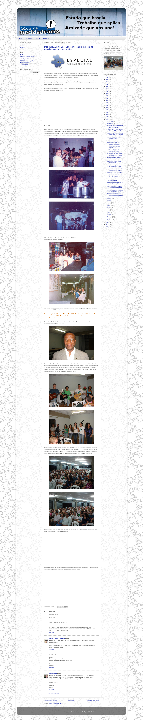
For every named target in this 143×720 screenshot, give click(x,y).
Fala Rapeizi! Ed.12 (112, 180)
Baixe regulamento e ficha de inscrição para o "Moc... (115, 183)
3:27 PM (51, 689)
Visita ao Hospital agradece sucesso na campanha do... (115, 187)
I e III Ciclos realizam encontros (112, 177)
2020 (107, 91)
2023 (107, 84)
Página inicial (71, 700)
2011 (107, 112)
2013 (107, 107)
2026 (107, 77)
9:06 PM (51, 668)
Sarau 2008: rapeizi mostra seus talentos (114, 162)
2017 (107, 98)
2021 (107, 88)
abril (108, 212)
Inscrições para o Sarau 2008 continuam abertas (115, 126)
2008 (107, 119)
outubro (109, 198)
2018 (107, 95)
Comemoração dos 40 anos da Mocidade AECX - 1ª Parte (115, 134)
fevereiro (109, 217)
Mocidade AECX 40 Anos (113, 142)
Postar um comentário (53, 693)
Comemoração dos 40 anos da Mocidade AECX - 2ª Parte (115, 130)
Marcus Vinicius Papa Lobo (57, 638)
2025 (107, 79)
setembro (110, 200)
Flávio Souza (53, 673)
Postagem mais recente (50, 700)
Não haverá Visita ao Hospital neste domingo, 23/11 (115, 150)
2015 (107, 102)
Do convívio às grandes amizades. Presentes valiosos (113, 146)
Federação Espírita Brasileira (27, 56)
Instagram (22, 45)
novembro (110, 123)
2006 (107, 224)
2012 (107, 110)
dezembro (110, 121)
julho (108, 205)
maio (108, 210)
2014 (107, 105)
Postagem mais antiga (93, 700)
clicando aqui (59, 309)
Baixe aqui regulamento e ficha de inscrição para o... (115, 194)
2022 (107, 86)
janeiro (109, 219)
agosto (109, 203)
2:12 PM (51, 649)
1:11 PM (51, 632)
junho (108, 207)
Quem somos (29, 38)
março (109, 214)
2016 (107, 100)
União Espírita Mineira (25, 58)
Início (20, 38)
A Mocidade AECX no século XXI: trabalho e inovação (114, 154)
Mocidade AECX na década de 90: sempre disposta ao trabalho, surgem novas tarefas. (68, 48)
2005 (107, 226)
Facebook (22, 47)
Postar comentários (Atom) (56, 703)
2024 (107, 81)
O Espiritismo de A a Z (26, 64)
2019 (107, 93)
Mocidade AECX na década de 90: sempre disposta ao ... (115, 190)
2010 (107, 114)
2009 (107, 117)
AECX (21, 54)
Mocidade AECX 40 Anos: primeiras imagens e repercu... (114, 138)
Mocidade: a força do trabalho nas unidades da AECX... (115, 165)
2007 (107, 222)
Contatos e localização (42, 38)
